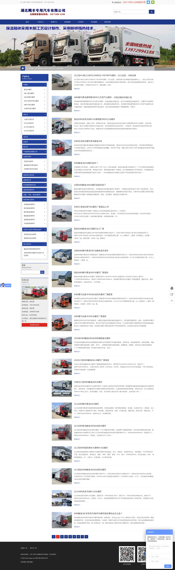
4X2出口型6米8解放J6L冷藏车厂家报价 (91, 360)
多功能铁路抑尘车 (34, 184)
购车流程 (107, 22)
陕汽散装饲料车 (34, 208)
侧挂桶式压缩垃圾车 (34, 165)
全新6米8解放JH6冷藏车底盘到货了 (90, 185)
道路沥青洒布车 (34, 189)
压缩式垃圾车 (34, 161)
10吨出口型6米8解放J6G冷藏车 (88, 382)
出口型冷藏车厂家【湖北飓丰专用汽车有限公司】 (43, 12)
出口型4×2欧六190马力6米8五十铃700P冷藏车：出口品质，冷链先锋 (105, 75)
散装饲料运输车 (34, 199)
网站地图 (29, 562)
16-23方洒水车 (34, 130)
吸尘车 (34, 146)
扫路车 (34, 141)
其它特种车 (34, 244)
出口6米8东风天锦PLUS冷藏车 (88, 491)
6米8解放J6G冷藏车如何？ (86, 163)
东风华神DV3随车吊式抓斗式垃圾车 (34, 254)
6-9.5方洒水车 (34, 123)
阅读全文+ (77, 89)
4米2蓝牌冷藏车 (34, 97)
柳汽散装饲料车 (34, 212)
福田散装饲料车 (34, 219)
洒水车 (34, 114)
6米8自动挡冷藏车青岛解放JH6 (88, 141)
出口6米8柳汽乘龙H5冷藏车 (86, 404)
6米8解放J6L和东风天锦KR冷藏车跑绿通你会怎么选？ (98, 513)
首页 (27, 22)
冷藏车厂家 (24, 548)
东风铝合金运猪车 (34, 234)
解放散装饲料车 (34, 215)
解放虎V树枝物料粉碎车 (34, 249)
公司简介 (81, 22)
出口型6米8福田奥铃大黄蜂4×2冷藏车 (91, 448)
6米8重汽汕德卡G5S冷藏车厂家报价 (90, 316)
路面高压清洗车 (34, 175)
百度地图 (23, 562)
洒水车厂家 (33, 548)
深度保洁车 (34, 180)
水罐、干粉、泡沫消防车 (34, 194)
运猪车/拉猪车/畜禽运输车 (34, 229)
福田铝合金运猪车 (34, 238)
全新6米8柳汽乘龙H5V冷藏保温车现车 (91, 251)
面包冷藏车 (34, 89)
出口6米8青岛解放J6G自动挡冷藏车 (90, 426)
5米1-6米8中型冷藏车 (34, 101)
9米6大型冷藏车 (34, 104)
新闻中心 (54, 22)
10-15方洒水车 (34, 127)
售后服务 (94, 22)
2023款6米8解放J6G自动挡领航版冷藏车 (92, 338)
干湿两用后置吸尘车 (34, 151)
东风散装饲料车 (34, 204)
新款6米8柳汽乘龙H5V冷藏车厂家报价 (91, 272)
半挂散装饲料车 (34, 223)
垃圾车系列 (34, 156)
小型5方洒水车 (34, 119)
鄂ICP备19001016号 (41, 558)
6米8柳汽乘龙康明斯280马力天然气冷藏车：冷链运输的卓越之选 (103, 97)
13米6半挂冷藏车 (34, 108)
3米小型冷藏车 (34, 93)
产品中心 (41, 22)
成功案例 (67, 22)
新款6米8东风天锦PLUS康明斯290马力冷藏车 (94, 119)
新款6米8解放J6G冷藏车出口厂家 (89, 229)
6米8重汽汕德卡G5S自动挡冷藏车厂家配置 (93, 294)
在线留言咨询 (34, 325)
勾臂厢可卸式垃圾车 (34, 169)
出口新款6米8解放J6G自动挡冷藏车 (90, 470)
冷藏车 (34, 84)
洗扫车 (34, 137)
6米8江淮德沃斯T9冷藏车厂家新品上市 (91, 207)
